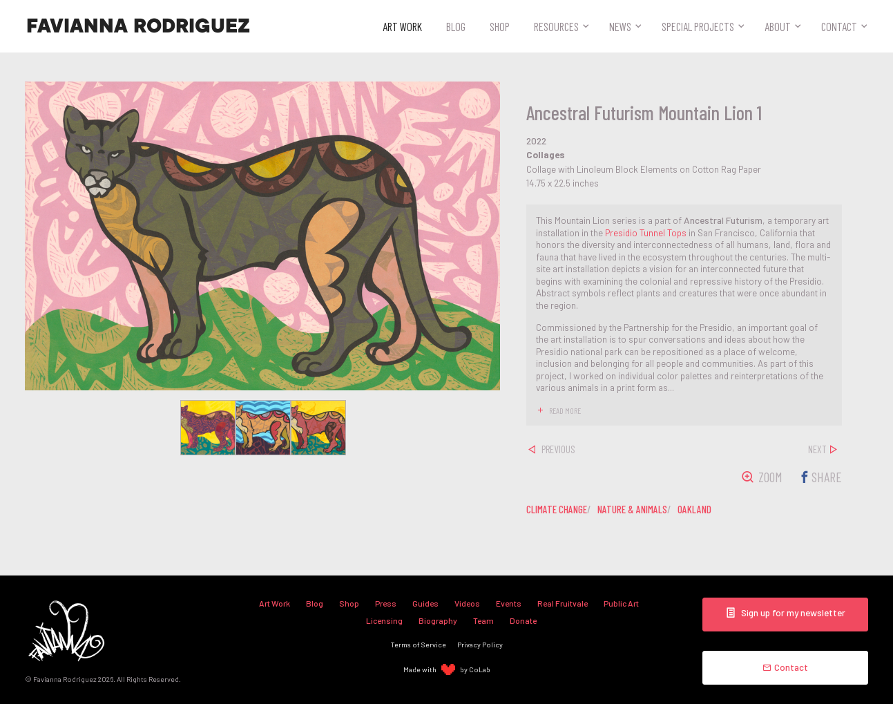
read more (565, 410)
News (620, 26)
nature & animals (632, 509)
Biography (438, 620)
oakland (694, 509)
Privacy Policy (480, 644)
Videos (467, 603)
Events (508, 603)
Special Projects (698, 26)
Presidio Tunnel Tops (645, 232)
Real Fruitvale (562, 603)
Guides (425, 603)
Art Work (402, 26)
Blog (455, 26)
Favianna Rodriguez (138, 26)
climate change (556, 509)
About (778, 26)
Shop (500, 26)
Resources (556, 26)
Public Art (621, 603)
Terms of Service (418, 644)
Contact (839, 26)
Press (385, 603)
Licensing (384, 620)
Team (483, 620)
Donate (523, 620)
